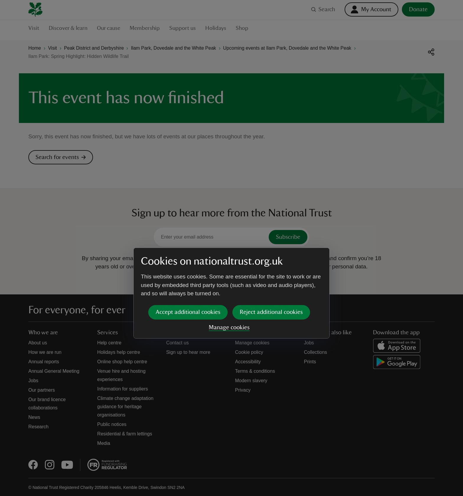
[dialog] (231, 248)
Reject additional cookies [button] (271, 267)
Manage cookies (229, 282)
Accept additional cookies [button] (188, 267)
